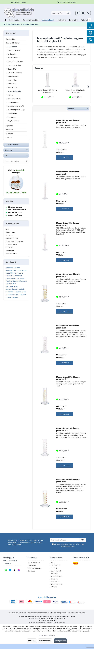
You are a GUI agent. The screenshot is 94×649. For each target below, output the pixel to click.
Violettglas (9, 133)
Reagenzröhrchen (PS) (15, 106)
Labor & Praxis (11, 47)
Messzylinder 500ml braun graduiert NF (68, 480)
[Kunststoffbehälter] (30, 20)
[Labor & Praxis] (48, 20)
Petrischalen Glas (14, 99)
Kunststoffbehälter (13, 43)
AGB (7, 229)
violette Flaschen (12, 297)
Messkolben (12, 84)
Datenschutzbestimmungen (66, 544)
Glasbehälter (10, 39)
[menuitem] (88, 13)
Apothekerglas (11, 270)
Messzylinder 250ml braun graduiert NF (68, 378)
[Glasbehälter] (14, 20)
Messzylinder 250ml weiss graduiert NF (67, 429)
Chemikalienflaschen (15, 61)
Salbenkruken (21, 292)
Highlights (9, 126)
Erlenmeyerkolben (14, 65)
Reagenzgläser (13, 102)
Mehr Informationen (47, 635)
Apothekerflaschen (13, 267)
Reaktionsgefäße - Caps (16, 110)
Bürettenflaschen (14, 58)
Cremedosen (17, 276)
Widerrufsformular (35, 568)
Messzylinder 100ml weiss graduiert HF (47, 91)
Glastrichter (11, 69)
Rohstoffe (9, 130)
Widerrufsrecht (11, 253)
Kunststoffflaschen (20, 281)
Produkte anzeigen (16, 161)
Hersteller (8, 150)
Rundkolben (12, 113)
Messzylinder (12, 87)
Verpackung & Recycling (15, 241)
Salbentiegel (10, 294)
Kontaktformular (12, 238)
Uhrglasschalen (13, 121)
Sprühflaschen (20, 294)
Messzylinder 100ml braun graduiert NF (68, 275)
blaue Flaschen (11, 273)
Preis (6, 155)
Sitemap (54, 587)
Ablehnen (32, 641)
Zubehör (9, 137)
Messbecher (12, 80)
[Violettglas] (85, 20)
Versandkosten (11, 244)
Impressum (10, 250)
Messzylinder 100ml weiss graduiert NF (75, 91)
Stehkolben (11, 117)
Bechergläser (12, 54)
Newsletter (32, 565)
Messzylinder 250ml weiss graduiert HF (67, 173)
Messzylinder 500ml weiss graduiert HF (67, 121)
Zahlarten (9, 247)
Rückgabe (31, 571)
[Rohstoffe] (73, 20)
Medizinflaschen (12, 286)
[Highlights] (62, 20)
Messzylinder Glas (14, 91)
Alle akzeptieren (45, 641)
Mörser (10, 95)
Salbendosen (10, 292)
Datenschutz (10, 232)
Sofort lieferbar (12, 145)
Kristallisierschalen (14, 73)
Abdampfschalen (13, 50)
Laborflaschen (12, 76)
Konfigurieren (60, 641)
